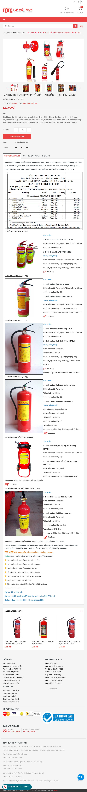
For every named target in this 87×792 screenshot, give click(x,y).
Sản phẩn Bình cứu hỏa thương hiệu (24, 572)
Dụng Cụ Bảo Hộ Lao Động (13, 677)
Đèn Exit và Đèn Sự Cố (11, 680)
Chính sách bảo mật (10, 693)
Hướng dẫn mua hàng (11, 690)
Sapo (55, 790)
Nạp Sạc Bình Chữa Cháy (12, 666)
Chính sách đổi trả (9, 696)
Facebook (53, 689)
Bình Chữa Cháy (9, 663)
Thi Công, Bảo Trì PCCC (12, 669)
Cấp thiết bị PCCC (19, 580)
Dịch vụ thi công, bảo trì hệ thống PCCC (27, 584)
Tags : (5, 142)
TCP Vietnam (36, 576)
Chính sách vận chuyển (11, 699)
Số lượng (5, 130)
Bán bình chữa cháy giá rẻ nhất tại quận (20, 541)
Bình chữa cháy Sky (21, 142)
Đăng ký (71, 12)
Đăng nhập (63, 12)
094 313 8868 (14, 732)
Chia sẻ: (5, 147)
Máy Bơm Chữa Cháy (11, 675)
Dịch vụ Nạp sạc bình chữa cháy (19, 576)
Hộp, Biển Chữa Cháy (11, 683)
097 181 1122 (17, 776)
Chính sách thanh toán (11, 702)
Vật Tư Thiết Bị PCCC (11, 672)
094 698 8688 (17, 757)
